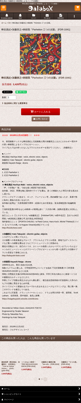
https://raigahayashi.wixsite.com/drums (20, 299)
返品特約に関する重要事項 (14, 103)
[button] (3, 8)
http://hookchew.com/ (12, 228)
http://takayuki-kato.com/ (13, 255)
